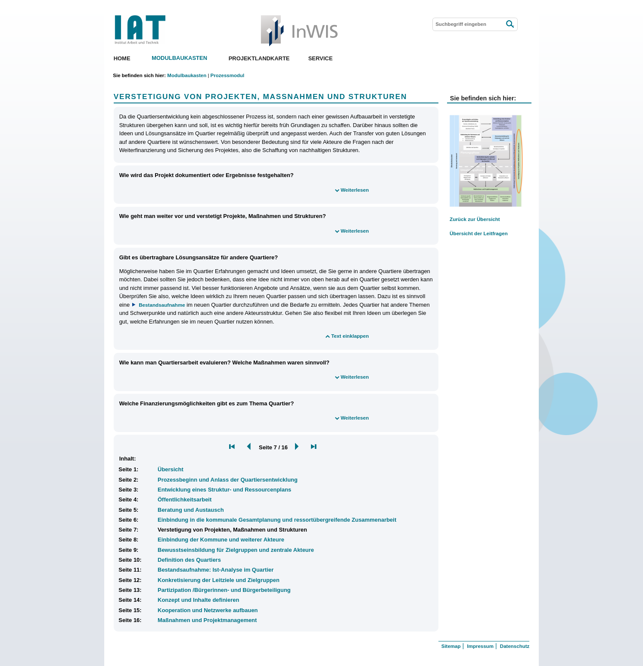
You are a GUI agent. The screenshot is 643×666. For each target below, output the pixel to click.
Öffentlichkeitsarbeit (184, 499)
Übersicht (170, 469)
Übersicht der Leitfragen (479, 233)
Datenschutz (514, 646)
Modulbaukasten (179, 58)
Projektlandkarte (259, 58)
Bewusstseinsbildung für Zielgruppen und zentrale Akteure (236, 550)
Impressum (480, 646)
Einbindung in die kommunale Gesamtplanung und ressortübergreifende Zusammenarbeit (277, 520)
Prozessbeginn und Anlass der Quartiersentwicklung (228, 479)
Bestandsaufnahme (162, 305)
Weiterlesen (355, 190)
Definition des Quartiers (189, 560)
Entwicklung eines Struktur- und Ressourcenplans (224, 489)
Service (320, 58)
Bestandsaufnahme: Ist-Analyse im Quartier (215, 569)
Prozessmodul (228, 75)
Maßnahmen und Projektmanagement (207, 620)
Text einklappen (350, 336)
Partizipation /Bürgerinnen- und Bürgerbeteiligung (224, 590)
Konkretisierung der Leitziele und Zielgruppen (219, 580)
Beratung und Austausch (191, 510)
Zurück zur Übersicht (475, 219)
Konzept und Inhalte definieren (198, 600)
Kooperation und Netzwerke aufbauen (208, 610)
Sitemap (451, 646)
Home (122, 58)
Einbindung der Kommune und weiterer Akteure (221, 539)
